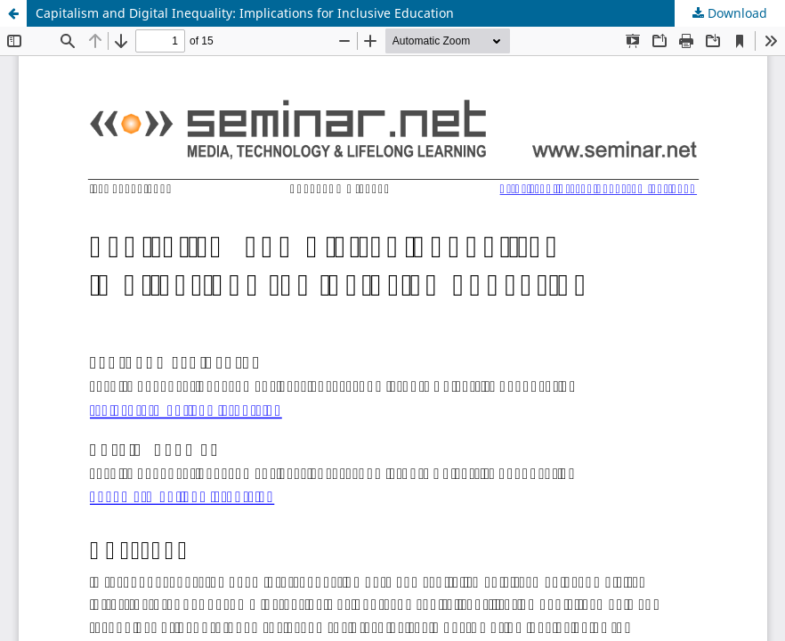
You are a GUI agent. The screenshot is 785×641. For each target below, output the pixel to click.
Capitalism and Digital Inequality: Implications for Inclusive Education (245, 12)
